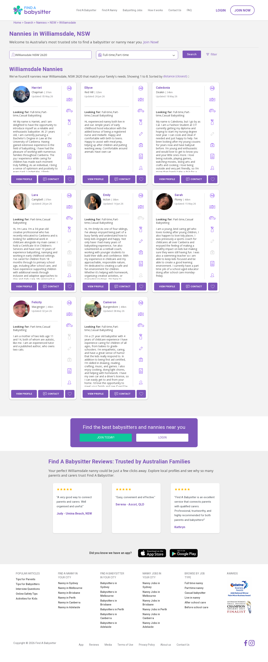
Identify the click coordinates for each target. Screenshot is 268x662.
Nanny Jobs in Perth (155, 609)
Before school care (196, 607)
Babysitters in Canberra (108, 616)
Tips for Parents (25, 579)
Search (28, 22)
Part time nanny (194, 588)
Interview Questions (28, 588)
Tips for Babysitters (28, 584)
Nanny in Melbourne (70, 588)
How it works (155, 10)
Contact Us (174, 10)
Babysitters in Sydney (108, 585)
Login (221, 10)
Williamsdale (67, 22)
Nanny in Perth (67, 597)
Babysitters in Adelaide (108, 624)
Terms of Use (125, 644)
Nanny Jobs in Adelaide (151, 624)
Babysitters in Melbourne (108, 593)
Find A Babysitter (86, 10)
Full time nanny (194, 583)
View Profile (24, 179)
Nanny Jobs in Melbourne (151, 593)
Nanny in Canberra (69, 602)
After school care (195, 602)
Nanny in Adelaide (69, 607)
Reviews (94, 644)
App (81, 644)
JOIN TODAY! (105, 437)
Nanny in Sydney (68, 583)
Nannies (41, 22)
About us (165, 644)
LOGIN (162, 437)
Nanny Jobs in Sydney (151, 585)
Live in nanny (192, 597)
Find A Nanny (109, 10)
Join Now (242, 10)
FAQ (189, 10)
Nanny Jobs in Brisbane (151, 602)
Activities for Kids (26, 598)
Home (17, 22)
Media (108, 644)
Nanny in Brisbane (69, 592)
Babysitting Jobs (132, 10)
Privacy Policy (147, 644)
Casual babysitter (195, 592)
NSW (53, 22)
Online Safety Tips (27, 593)
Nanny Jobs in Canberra (151, 616)
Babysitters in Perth (112, 609)
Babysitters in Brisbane (108, 602)
